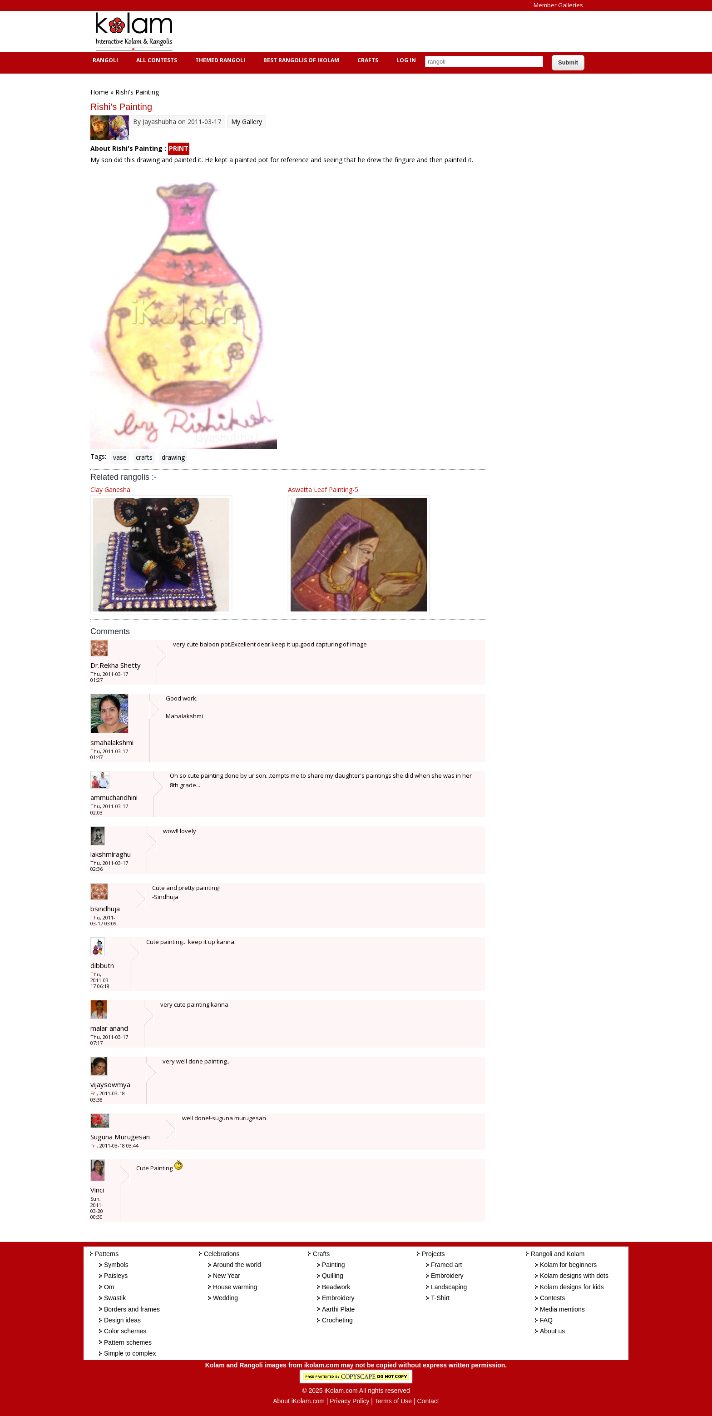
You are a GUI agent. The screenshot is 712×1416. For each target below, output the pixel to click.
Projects (433, 1253)
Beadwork (336, 1287)
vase (120, 457)
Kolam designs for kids (572, 1287)
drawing (173, 457)
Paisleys (116, 1275)
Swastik (115, 1298)
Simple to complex (130, 1353)
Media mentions (562, 1309)
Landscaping (449, 1287)
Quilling (332, 1275)
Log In (406, 60)
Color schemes (125, 1331)
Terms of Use (393, 1401)
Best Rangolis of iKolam (300, 60)
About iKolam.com (299, 1401)
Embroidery (338, 1298)
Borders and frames (132, 1309)
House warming (235, 1287)
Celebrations (222, 1253)
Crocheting (337, 1320)
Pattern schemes (128, 1342)
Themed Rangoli (219, 60)
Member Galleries (558, 5)
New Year (226, 1275)
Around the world (237, 1264)
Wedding (225, 1298)
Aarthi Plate (338, 1309)
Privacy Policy (349, 1401)
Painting (333, 1264)
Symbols (116, 1264)
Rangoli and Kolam (557, 1253)
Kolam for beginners (568, 1264)
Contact (428, 1401)
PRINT (178, 148)
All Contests (155, 60)
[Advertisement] (348, 31)
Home (99, 92)
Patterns (107, 1253)
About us (552, 1331)
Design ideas (122, 1320)
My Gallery (246, 121)
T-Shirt (440, 1298)
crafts (144, 457)
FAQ (546, 1320)
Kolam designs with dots (574, 1275)
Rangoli (104, 60)
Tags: (98, 456)
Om (109, 1287)
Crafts (366, 60)
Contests (552, 1298)
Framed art (446, 1264)
